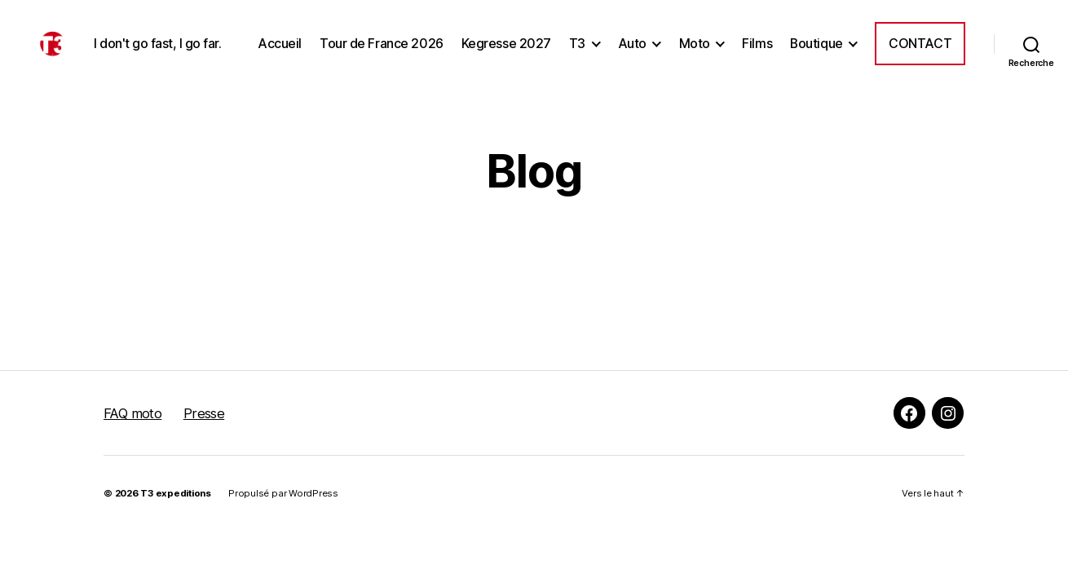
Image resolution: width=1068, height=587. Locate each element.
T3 (685, 39)
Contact (920, 74)
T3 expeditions (175, 533)
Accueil (388, 39)
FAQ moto (132, 453)
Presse (204, 453)
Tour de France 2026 (490, 39)
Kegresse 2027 (615, 39)
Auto (740, 39)
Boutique (924, 39)
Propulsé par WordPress (283, 533)
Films (865, 39)
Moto (802, 39)
